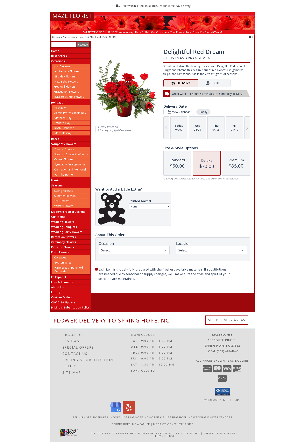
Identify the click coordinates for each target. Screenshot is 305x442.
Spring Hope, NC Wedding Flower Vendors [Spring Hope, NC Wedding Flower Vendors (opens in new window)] (200, 417)
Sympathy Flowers (63, 144)
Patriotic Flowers (62, 247)
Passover (60, 108)
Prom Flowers (60, 252)
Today (203, 112)
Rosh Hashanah (64, 128)
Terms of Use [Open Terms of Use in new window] (164, 436)
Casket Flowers (64, 159)
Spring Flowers (63, 190)
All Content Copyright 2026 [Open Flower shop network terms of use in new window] (114, 433)
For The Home (63, 174)
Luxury (55, 292)
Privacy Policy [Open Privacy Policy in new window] (188, 433)
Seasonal (57, 185)
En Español (58, 277)
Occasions (58, 61)
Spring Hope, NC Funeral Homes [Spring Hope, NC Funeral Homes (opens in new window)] (97, 417)
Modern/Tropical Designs (68, 212)
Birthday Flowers (64, 76)
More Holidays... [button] (64, 133)
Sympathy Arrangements (69, 164)
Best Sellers (59, 56)
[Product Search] (63, 44)
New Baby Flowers (66, 81)
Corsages (60, 257)
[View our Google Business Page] (116, 412)
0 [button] (250, 36)
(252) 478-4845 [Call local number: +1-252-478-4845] (109, 36)
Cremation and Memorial (70, 169)
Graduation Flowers (66, 91)
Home (55, 51)
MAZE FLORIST (72, 15)
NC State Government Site (173, 424)
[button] (222, 391)
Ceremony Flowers (63, 242)
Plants (55, 180)
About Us (57, 287)
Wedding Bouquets (64, 227)
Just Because (62, 66)
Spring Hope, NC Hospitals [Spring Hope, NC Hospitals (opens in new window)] (144, 417)
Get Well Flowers (64, 86)
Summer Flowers (65, 196)
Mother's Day (62, 118)
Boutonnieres (62, 262)
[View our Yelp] (129, 412)
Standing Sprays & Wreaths (71, 154)
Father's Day (62, 123)
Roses (55, 139)
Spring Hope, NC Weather (131, 424)
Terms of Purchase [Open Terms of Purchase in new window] (219, 433)
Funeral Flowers (64, 149)
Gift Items (58, 217)
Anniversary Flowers (67, 71)
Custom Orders (61, 297)
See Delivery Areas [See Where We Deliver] (226, 320)
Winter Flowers (63, 206)
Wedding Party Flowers (66, 232)
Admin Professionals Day (70, 113)
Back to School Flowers (69, 96)
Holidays (57, 102)
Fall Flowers (61, 201)
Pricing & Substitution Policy (70, 307)
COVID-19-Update (63, 302)
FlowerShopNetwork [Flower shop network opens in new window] (155, 433)
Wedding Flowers (62, 222)
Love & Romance (62, 282)
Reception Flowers (63, 237)
